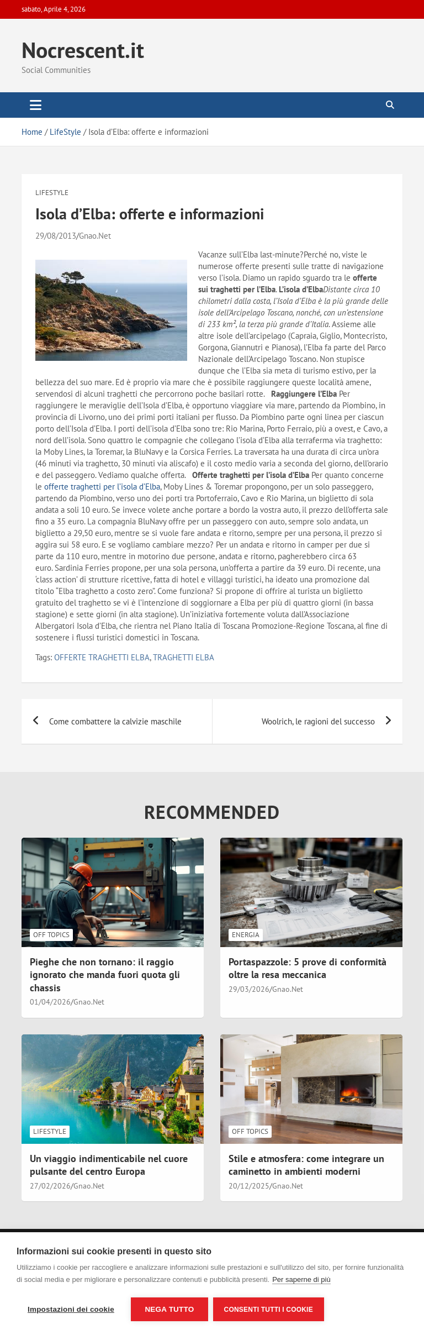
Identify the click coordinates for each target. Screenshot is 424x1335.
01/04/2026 (50, 1002)
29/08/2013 (55, 235)
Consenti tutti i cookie (269, 1309)
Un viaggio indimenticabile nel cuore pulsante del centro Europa (109, 1165)
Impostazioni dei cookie (71, 1309)
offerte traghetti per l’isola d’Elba (102, 486)
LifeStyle (51, 192)
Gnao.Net (95, 235)
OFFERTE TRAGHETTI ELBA (102, 657)
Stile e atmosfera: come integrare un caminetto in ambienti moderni (306, 1165)
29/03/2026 (249, 989)
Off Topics (51, 934)
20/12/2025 (249, 1186)
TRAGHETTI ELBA (183, 657)
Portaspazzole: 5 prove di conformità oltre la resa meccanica (307, 968)
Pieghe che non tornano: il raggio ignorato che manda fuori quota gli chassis (105, 974)
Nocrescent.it (83, 49)
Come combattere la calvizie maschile (115, 721)
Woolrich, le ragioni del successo (318, 721)
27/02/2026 (50, 1186)
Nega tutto (169, 1309)
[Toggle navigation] (36, 105)
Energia (245, 934)
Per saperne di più (301, 1280)
